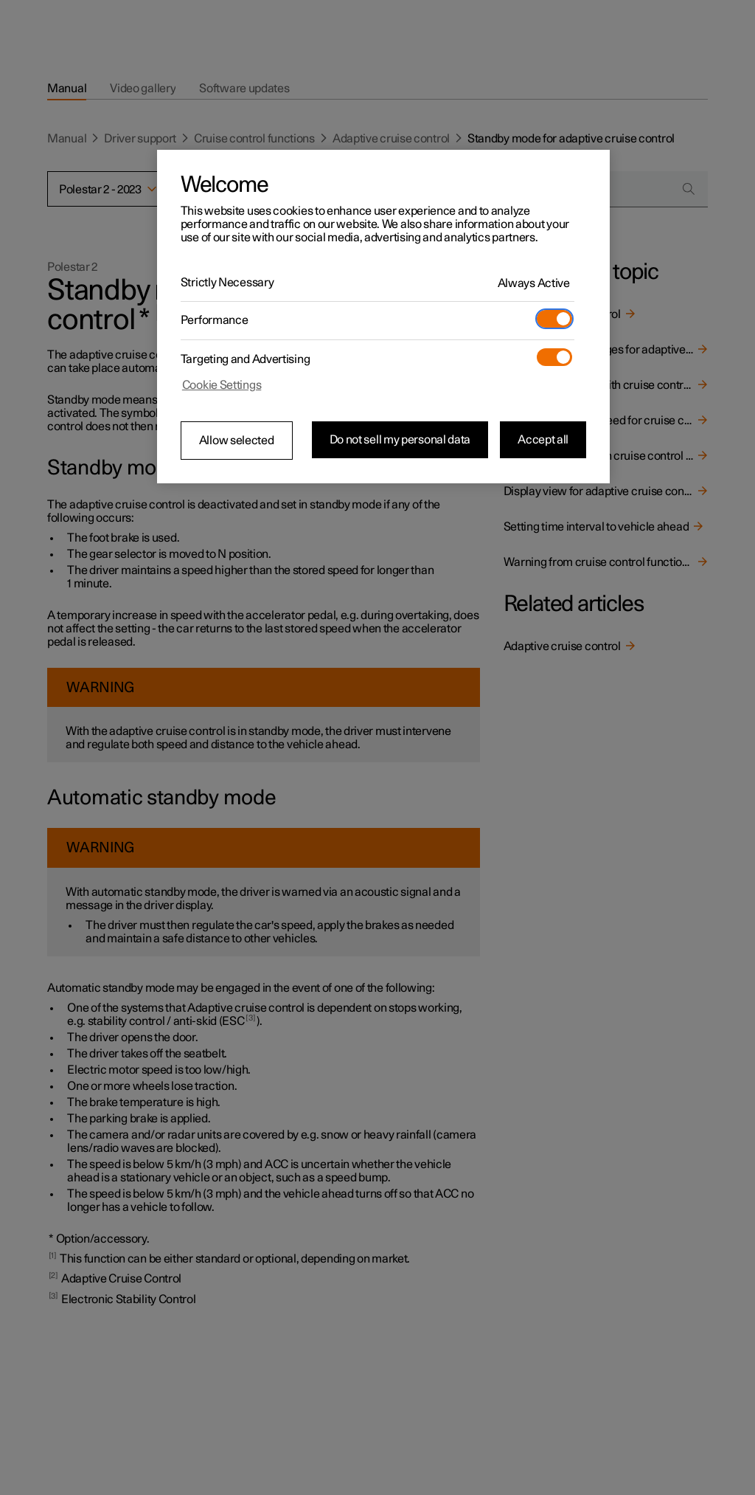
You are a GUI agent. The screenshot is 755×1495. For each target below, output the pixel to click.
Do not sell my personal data (400, 440)
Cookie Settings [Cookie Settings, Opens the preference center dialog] (222, 385)
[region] (383, 316)
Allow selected (236, 440)
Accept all (543, 440)
